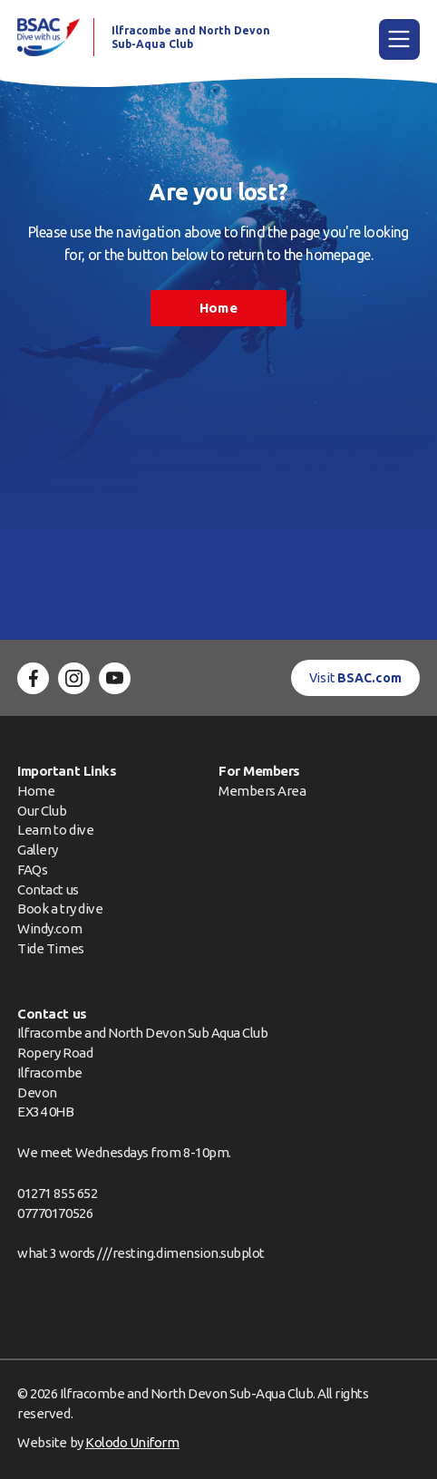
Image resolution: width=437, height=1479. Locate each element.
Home (218, 307)
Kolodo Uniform (132, 1442)
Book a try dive (59, 908)
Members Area (262, 790)
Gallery (37, 849)
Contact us (47, 889)
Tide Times (50, 948)
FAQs (32, 869)
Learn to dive (55, 829)
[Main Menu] (399, 39)
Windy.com (49, 928)
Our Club (41, 810)
